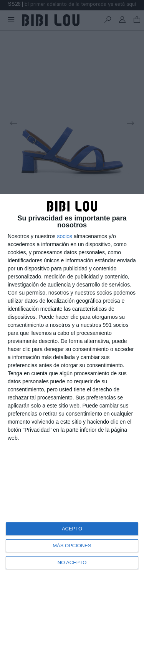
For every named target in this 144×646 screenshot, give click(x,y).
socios (64, 236)
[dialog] (72, 420)
